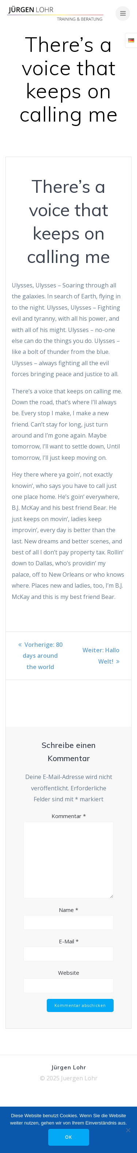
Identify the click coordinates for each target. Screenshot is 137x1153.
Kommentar (69, 816)
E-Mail (69, 941)
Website (68, 972)
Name (68, 909)
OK (68, 1137)
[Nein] (128, 1130)
